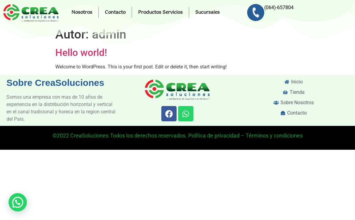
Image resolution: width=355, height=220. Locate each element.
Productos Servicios (160, 12)
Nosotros (81, 12)
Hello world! (81, 52)
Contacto (115, 12)
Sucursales (207, 12)
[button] (18, 202)
